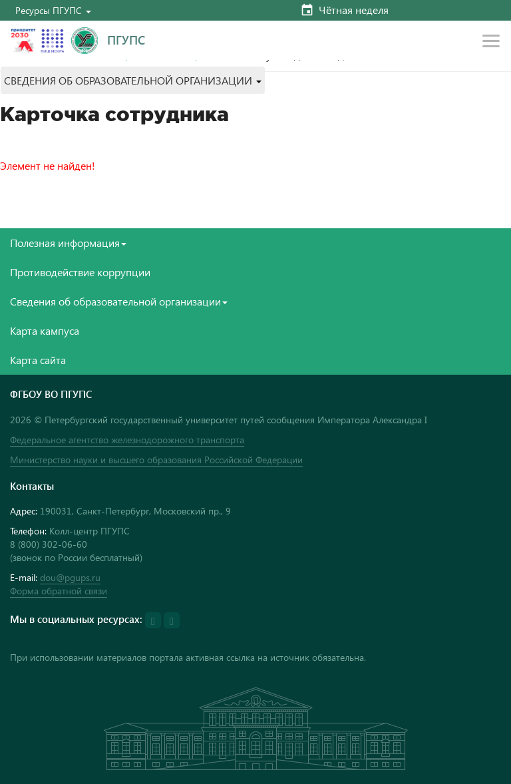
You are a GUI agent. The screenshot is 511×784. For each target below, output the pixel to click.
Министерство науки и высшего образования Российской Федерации (156, 459)
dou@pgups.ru (70, 577)
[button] (53, 10)
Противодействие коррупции (80, 272)
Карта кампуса (44, 330)
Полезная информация (68, 243)
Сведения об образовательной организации (119, 301)
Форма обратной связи (58, 590)
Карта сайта (38, 360)
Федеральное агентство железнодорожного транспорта (127, 439)
